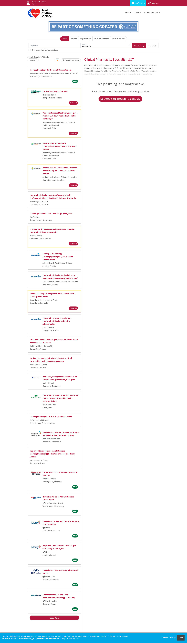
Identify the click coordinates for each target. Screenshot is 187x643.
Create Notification (71, 60)
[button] (152, 45)
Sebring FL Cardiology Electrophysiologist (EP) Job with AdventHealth (57, 256)
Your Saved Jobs (118, 38)
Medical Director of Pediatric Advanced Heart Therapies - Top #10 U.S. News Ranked (59, 170)
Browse (74, 38)
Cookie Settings (169, 638)
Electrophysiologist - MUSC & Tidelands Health (51, 416)
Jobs (138, 12)
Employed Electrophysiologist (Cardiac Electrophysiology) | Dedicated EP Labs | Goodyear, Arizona (52, 454)
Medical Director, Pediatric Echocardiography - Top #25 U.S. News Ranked (59, 146)
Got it (181, 638)
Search (64, 38)
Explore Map (85, 38)
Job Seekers (138, 3)
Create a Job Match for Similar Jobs (120, 98)
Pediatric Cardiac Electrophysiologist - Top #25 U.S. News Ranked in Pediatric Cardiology (59, 116)
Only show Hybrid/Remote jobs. (44, 50)
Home (128, 12)
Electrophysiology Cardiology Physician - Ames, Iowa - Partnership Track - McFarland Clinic (60, 398)
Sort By (32, 60)
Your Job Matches (101, 38)
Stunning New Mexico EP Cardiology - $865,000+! (51, 213)
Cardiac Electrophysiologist (55, 91)
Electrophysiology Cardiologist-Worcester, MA (50, 70)
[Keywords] (54, 45)
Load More (54, 618)
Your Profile (152, 12)
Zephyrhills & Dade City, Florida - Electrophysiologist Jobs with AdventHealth (57, 321)
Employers (153, 3)
